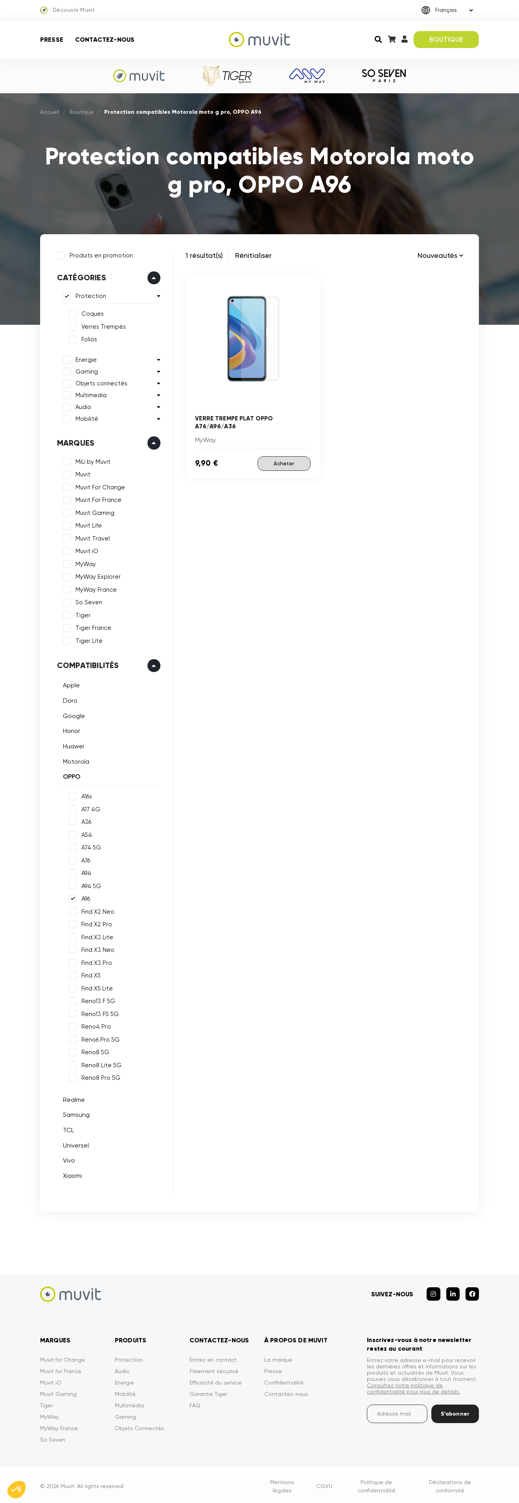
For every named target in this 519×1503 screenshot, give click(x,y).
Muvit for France (60, 1367)
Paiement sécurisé (214, 1367)
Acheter (283, 463)
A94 (85, 872)
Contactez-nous (104, 39)
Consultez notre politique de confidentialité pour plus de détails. (413, 1385)
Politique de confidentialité (376, 1482)
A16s (85, 795)
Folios (88, 338)
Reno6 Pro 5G (99, 1038)
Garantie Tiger (208, 1390)
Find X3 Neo (96, 948)
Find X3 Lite (96, 936)
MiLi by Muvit (91, 460)
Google (73, 714)
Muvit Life (87, 524)
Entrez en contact (213, 1356)
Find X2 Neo (96, 910)
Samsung (75, 1114)
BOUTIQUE (446, 39)
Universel (75, 1144)
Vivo (68, 1159)
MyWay (84, 562)
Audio (82, 405)
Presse (51, 39)
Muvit (81, 473)
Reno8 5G (94, 1051)
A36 (85, 820)
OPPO (70, 775)
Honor (70, 730)
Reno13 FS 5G (99, 1012)
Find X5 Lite (96, 987)
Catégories (80, 276)
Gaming (85, 370)
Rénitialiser (253, 255)
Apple (70, 684)
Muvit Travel (91, 537)
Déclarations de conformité (450, 1482)
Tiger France (92, 627)
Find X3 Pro (95, 961)
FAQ (195, 1402)
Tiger (81, 614)
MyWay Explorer (97, 575)
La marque (278, 1356)
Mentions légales (282, 1482)
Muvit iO (85, 550)
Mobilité (85, 417)
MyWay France (95, 588)
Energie (85, 358)
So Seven (87, 601)
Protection (89, 295)
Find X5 (89, 974)
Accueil (49, 112)
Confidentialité (284, 1379)
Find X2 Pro (95, 923)
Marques (74, 441)
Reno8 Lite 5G (100, 1064)
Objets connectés (100, 382)
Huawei (72, 745)
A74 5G (90, 846)
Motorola (75, 760)
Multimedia (89, 394)
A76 (84, 859)
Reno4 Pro (95, 1025)
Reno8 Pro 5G (99, 1076)
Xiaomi (71, 1174)
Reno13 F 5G (97, 999)
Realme (73, 1098)
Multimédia (129, 1402)
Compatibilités (87, 664)
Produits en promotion (100, 254)
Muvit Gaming (93, 511)
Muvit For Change (99, 486)
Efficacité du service (216, 1379)
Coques (91, 313)
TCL (67, 1129)
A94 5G (90, 884)
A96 (84, 897)
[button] (16, 1489)
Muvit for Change (62, 1356)
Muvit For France (97, 499)
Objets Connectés (139, 1425)
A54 (85, 833)
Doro (69, 699)
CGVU (324, 1482)
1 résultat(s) (204, 255)
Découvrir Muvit (67, 10)
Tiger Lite (87, 639)
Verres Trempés (102, 325)
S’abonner (455, 1410)
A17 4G (89, 808)
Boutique (82, 112)
